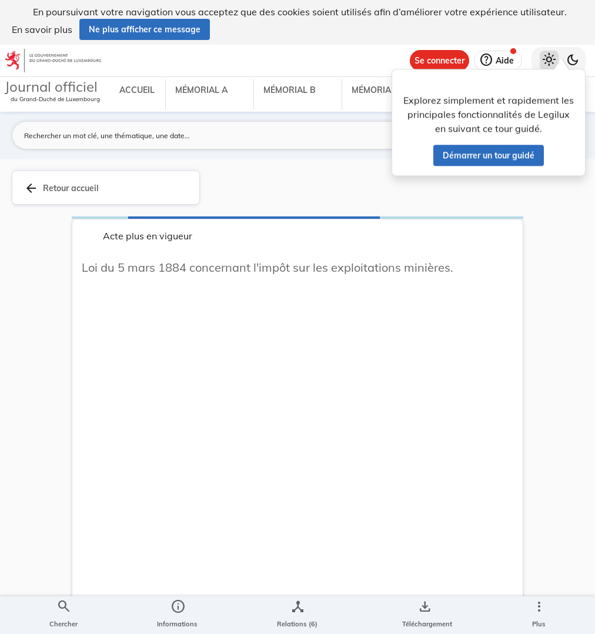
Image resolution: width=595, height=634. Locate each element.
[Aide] (498, 61)
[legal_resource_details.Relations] (297, 615)
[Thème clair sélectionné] (549, 61)
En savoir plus (42, 29)
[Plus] (539, 615)
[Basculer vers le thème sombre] (572, 61)
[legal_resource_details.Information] (177, 615)
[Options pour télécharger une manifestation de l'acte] (424, 615)
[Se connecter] (439, 60)
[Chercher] (63, 615)
